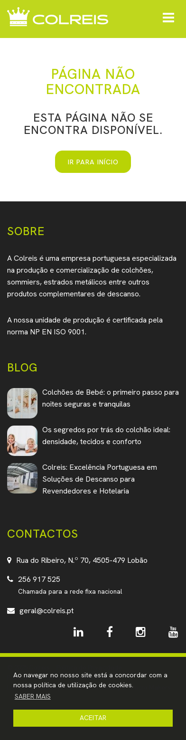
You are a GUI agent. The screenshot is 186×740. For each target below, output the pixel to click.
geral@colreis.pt (46, 611)
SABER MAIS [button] (33, 696)
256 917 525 (39, 579)
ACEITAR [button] (93, 717)
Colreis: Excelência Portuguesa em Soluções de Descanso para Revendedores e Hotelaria (99, 479)
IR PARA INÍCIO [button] (93, 161)
